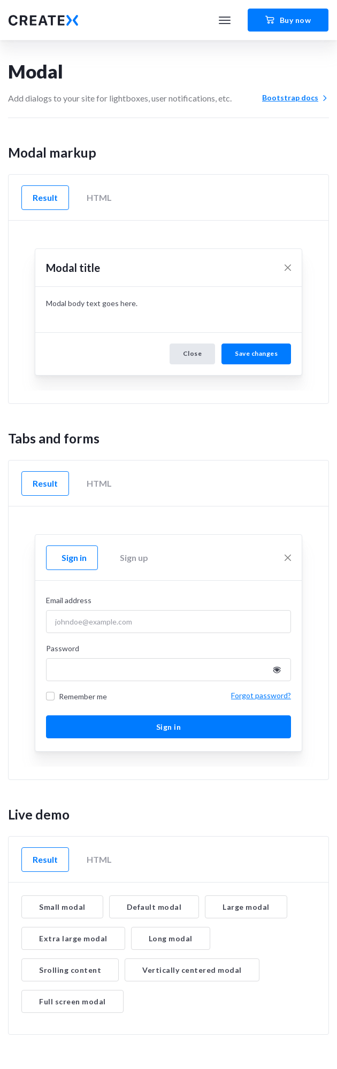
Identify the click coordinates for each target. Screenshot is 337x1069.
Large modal (246, 906)
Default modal (154, 906)
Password (62, 648)
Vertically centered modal (192, 969)
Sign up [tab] (134, 557)
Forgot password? (261, 695)
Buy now (288, 20)
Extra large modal (73, 938)
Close (192, 353)
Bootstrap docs (295, 97)
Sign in (168, 726)
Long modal (171, 938)
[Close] (287, 267)
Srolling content (70, 969)
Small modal (62, 906)
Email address (68, 600)
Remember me (83, 696)
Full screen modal (72, 1001)
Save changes (256, 353)
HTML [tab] (99, 197)
